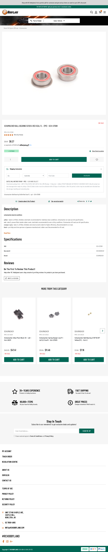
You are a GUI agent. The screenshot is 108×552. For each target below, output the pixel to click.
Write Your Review (18, 135)
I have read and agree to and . (34, 436)
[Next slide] (102, 330)
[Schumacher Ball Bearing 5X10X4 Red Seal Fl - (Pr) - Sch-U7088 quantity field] (11, 159)
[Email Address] (46, 431)
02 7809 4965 (9, 522)
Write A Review (11, 278)
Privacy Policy (49, 436)
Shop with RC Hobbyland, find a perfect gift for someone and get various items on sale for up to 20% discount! (54, 3)
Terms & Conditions (36, 436)
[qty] (13, 176)
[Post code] (58, 176)
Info (30, 145)
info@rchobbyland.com (13, 527)
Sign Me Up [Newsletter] (87, 431)
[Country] (33, 176)
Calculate (87, 176)
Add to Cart (54, 159)
